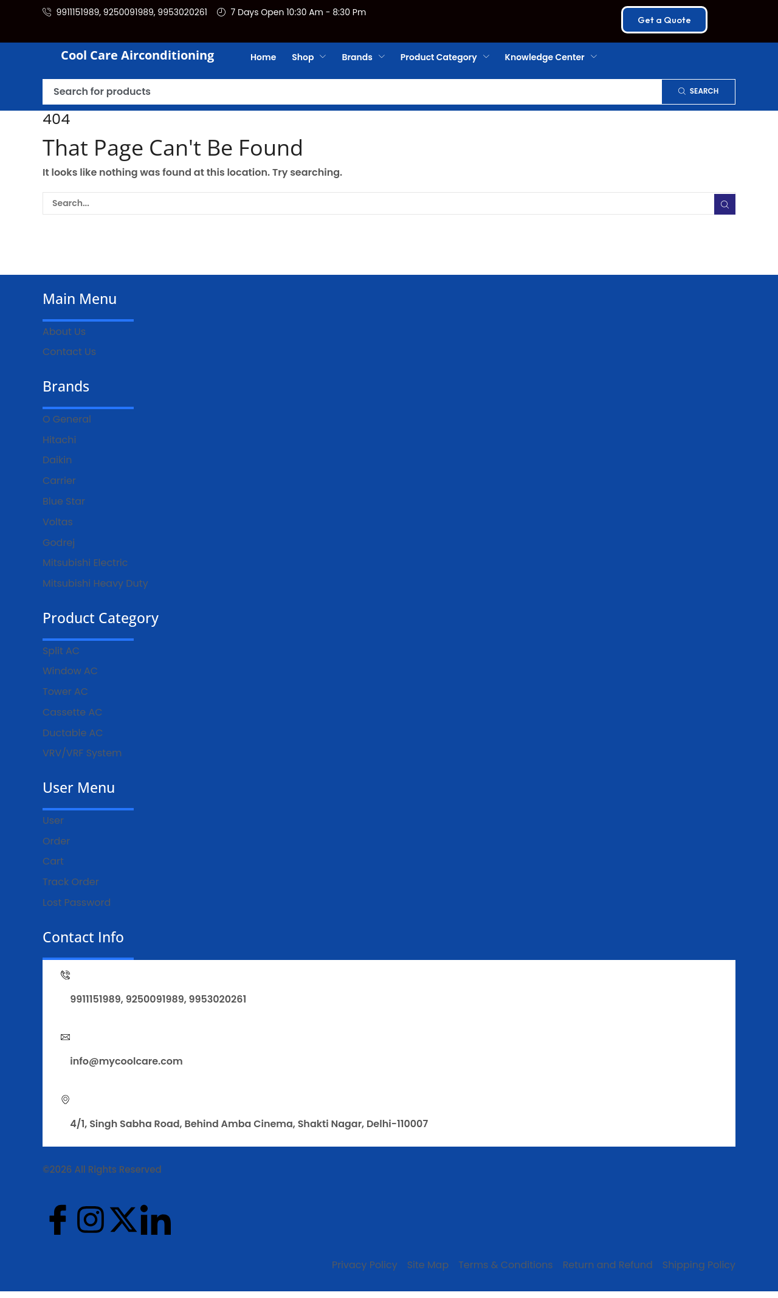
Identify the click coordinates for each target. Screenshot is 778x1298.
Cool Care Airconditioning (137, 55)
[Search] (698, 92)
